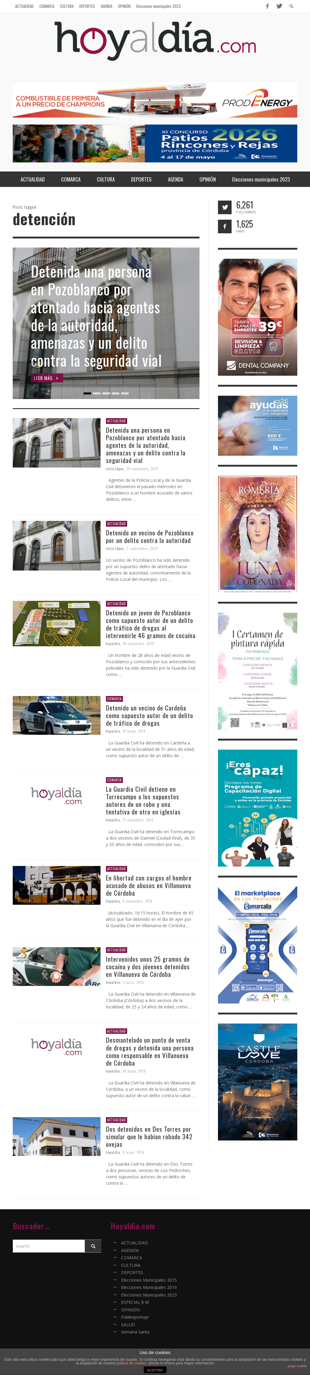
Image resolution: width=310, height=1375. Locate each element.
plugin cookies (297, 1366)
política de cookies (132, 1363)
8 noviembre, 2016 (138, 901)
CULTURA (130, 1265)
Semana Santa (135, 1332)
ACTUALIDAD (116, 420)
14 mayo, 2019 (134, 731)
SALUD (128, 1324)
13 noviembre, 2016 (138, 819)
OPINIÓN (130, 1310)
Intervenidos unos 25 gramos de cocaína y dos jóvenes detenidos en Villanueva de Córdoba (148, 966)
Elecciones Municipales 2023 (149, 1295)
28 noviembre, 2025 (142, 468)
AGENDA (130, 1250)
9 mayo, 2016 (133, 1152)
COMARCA (114, 698)
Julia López (115, 468)
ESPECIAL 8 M (135, 1302)
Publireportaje (135, 1317)
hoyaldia (113, 643)
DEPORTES (132, 1272)
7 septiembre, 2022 (142, 548)
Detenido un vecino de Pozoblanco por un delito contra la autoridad (150, 536)
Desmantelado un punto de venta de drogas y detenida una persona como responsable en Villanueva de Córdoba (150, 1051)
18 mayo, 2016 (134, 1071)
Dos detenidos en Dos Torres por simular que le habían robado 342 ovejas (149, 1136)
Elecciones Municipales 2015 (149, 1280)
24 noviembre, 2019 (138, 643)
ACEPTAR (155, 1370)
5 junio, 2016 (133, 982)
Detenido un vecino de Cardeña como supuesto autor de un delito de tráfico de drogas (149, 715)
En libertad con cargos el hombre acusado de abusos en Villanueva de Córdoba (149, 885)
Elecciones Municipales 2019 (149, 1287)
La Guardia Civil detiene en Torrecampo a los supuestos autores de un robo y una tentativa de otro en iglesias (143, 800)
